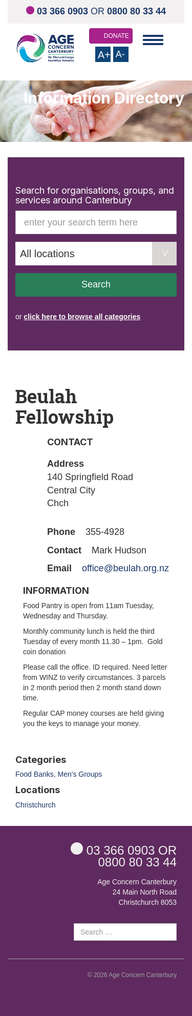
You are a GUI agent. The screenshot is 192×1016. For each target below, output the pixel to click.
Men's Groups (80, 774)
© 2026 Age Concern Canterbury (132, 975)
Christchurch (35, 805)
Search (96, 284)
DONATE (116, 35)
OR (96, 11)
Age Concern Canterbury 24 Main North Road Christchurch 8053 (137, 892)
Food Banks (34, 774)
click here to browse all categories (82, 317)
